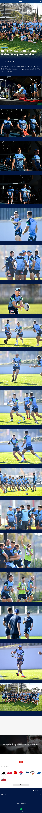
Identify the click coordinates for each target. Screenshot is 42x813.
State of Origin (4, 47)
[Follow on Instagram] (40, 790)
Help (17, 805)
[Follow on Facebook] (35, 790)
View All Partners (21, 784)
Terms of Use (18, 803)
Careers (14, 805)
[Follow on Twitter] (37, 790)
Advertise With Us (26, 805)
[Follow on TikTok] (33, 790)
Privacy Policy (23, 803)
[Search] (40, 1)
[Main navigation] (1, 1)
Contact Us (20, 805)
